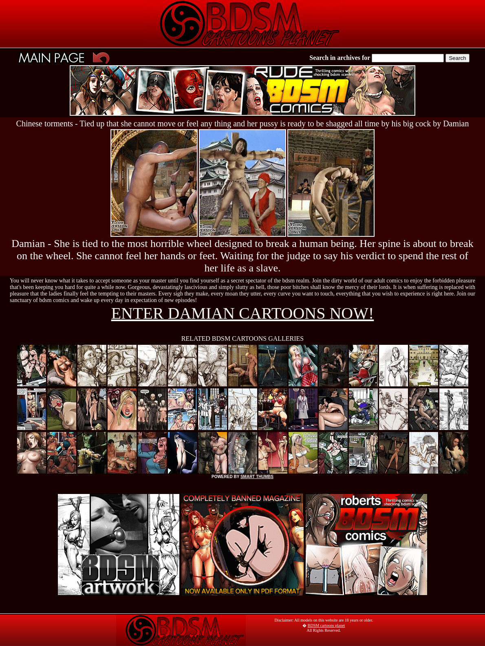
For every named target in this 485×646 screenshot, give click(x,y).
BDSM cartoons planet (326, 625)
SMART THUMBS (256, 476)
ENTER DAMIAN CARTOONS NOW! (242, 313)
